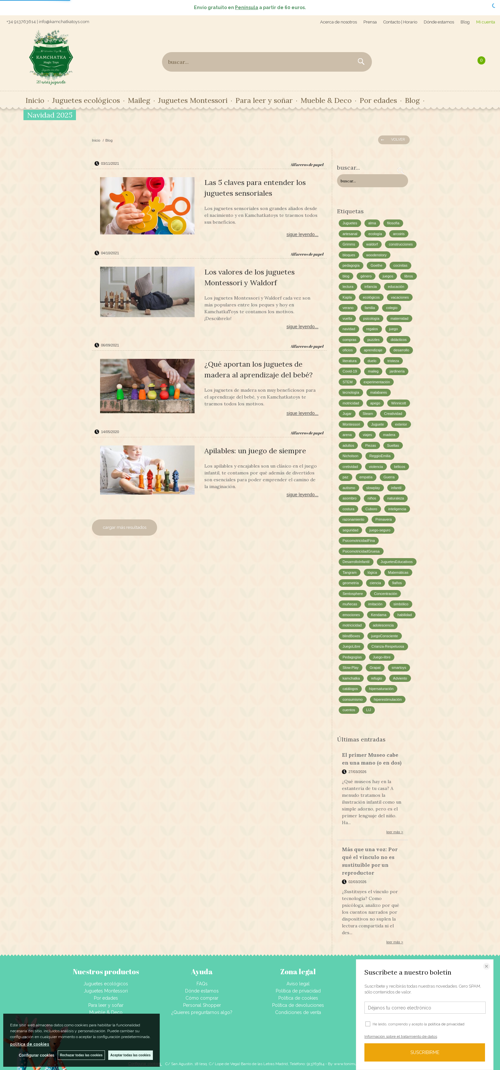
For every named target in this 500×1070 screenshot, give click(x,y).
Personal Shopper (202, 1005)
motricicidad (352, 625)
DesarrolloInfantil (356, 562)
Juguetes (350, 223)
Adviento (400, 678)
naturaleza (395, 498)
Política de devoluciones (298, 1005)
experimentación (377, 382)
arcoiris (398, 234)
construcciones (401, 244)
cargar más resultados (124, 527)
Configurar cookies (36, 1055)
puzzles (373, 340)
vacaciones (400, 297)
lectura (348, 287)
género (366, 276)
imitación (375, 604)
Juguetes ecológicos (86, 100)
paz (345, 477)
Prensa (370, 22)
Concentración (385, 594)
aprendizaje (373, 350)
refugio (376, 678)
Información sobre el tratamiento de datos (400, 1036)
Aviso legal (298, 983)
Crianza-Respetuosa (387, 646)
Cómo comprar (201, 998)
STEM (348, 382)
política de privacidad (446, 1024)
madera (389, 435)
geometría (351, 583)
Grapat (375, 667)
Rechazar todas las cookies (81, 1055)
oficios (348, 350)
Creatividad (393, 413)
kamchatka (351, 678)
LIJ (368, 710)
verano (348, 308)
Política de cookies (298, 998)
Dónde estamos (439, 22)
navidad (349, 329)
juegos (388, 276)
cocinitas (400, 265)
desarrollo (401, 350)
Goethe (376, 265)
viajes (367, 435)
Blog (465, 22)
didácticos (398, 340)
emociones (351, 615)
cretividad (350, 467)
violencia (376, 467)
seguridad (350, 530)
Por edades (378, 100)
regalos (372, 329)
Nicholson (350, 456)
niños (372, 498)
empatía (366, 477)
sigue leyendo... (302, 234)
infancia (370, 287)
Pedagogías (352, 657)
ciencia (375, 583)
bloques (349, 255)
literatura (350, 361)
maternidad (399, 318)
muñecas (350, 604)
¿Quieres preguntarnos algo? (201, 1012)
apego (375, 403)
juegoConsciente (384, 636)
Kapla (347, 297)
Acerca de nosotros (338, 22)
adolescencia (383, 625)
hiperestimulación (388, 699)
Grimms (349, 244)
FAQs (202, 983)
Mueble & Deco (326, 100)
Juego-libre (381, 657)
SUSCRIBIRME (424, 1052)
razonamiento (353, 519)
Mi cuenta (485, 22)
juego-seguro (379, 530)
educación (396, 287)
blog (346, 276)
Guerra (389, 477)
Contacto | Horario (400, 22)
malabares (378, 392)
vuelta (347, 318)
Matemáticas (398, 572)
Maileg (139, 100)
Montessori (351, 424)
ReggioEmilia (379, 456)
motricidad (351, 403)
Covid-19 (350, 371)
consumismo (353, 699)
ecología (375, 234)
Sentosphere (353, 594)
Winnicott (398, 403)
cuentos (349, 710)
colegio (391, 308)
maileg (373, 371)
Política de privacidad (298, 990)
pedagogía (351, 265)
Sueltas (393, 445)
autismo (349, 488)
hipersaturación (381, 689)
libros (408, 276)
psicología (371, 318)
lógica (372, 572)
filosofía (393, 223)
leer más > (394, 832)
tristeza (393, 361)
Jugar (347, 413)
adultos (348, 445)
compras (349, 340)
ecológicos (371, 297)
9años (397, 583)
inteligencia (397, 509)
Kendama (378, 615)
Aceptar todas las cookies (130, 1055)
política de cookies (29, 1044)
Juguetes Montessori (193, 100)
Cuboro (371, 509)
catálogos (350, 689)
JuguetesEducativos (397, 562)
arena (347, 435)
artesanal (350, 234)
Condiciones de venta (298, 1012)
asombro (350, 498)
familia (370, 308)
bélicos (399, 467)
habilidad (404, 615)
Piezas (370, 445)
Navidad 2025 (49, 115)
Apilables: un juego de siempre (255, 450)
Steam (368, 413)
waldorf (372, 244)
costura (348, 509)
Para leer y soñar (264, 100)
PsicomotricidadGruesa (361, 551)
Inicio (34, 100)
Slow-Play (351, 667)
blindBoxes (351, 636)
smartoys (399, 667)
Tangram (350, 572)
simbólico (400, 604)
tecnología (351, 392)
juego (393, 329)
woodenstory (376, 255)
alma (372, 223)
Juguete (377, 424)
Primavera (383, 519)
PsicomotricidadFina (359, 540)
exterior (401, 424)
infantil (396, 488)
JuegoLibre (351, 646)
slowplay (373, 488)
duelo (372, 361)
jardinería (397, 371)
